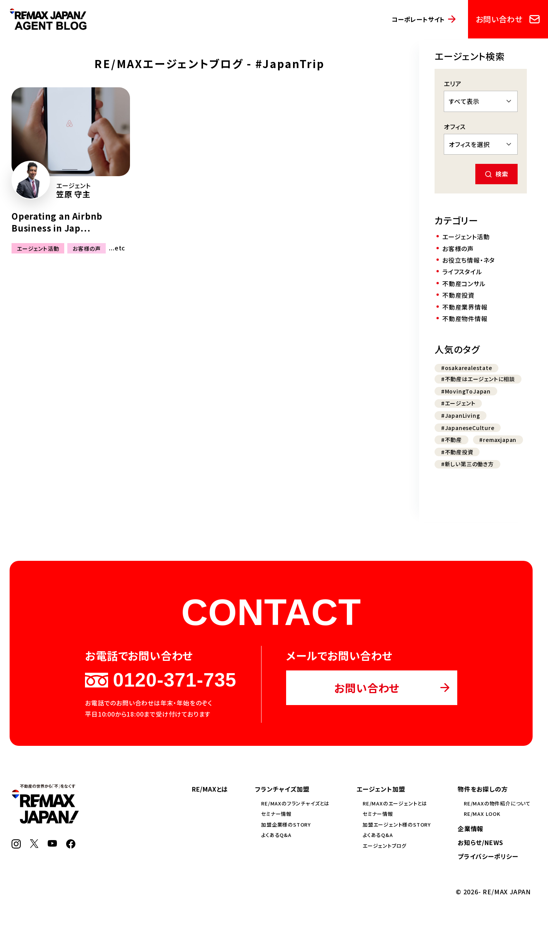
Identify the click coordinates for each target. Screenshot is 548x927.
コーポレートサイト (418, 19)
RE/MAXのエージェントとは (395, 803)
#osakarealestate (466, 368)
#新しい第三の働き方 (467, 464)
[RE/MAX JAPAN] (45, 820)
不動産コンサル (464, 283)
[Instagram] (16, 845)
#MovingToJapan (466, 391)
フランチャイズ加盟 (282, 789)
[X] (34, 845)
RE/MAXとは (210, 789)
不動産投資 (458, 295)
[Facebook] (70, 845)
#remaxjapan (497, 439)
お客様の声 (86, 248)
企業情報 (470, 828)
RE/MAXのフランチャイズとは (295, 803)
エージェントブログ (384, 845)
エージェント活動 (38, 248)
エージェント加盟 (380, 789)
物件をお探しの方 (483, 789)
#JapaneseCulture (468, 428)
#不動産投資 (457, 452)
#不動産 (451, 439)
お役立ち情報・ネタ (468, 260)
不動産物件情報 (465, 318)
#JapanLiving (460, 415)
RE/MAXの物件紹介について (497, 803)
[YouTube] (52, 844)
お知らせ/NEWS (480, 842)
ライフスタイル (462, 271)
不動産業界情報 (465, 307)
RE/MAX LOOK (482, 813)
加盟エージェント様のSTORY (397, 824)
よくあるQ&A (276, 835)
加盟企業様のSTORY (286, 824)
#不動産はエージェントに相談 (478, 379)
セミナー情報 (276, 813)
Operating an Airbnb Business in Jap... (57, 222)
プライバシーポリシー (488, 856)
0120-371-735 (160, 680)
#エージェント (458, 403)
